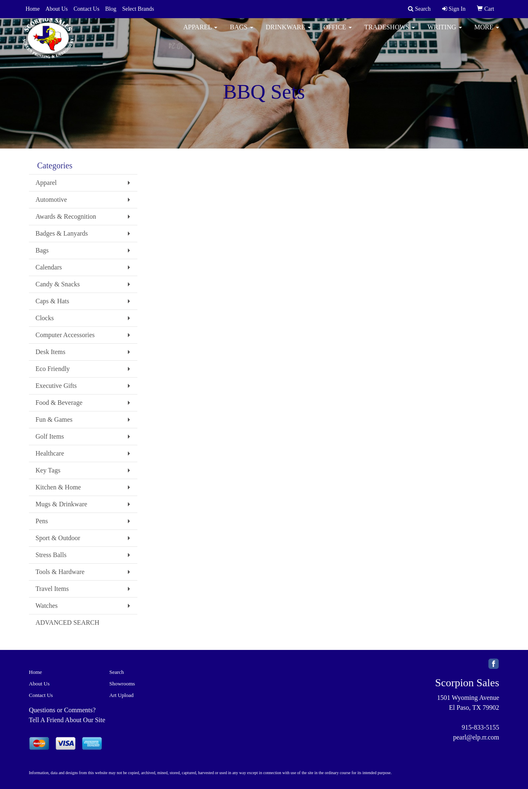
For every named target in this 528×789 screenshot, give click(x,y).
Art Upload (121, 695)
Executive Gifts (56, 385)
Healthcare (49, 453)
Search (116, 672)
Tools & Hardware (60, 571)
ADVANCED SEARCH (67, 622)
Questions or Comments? (62, 709)
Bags (241, 32)
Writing (444, 32)
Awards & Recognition (65, 216)
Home (33, 9)
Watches (46, 605)
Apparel (200, 32)
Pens (41, 520)
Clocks (44, 317)
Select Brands (138, 9)
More (486, 32)
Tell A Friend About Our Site (67, 719)
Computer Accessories (65, 334)
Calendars (48, 267)
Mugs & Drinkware (61, 504)
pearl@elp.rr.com (476, 737)
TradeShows (389, 32)
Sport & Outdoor (57, 537)
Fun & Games (54, 419)
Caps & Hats (52, 301)
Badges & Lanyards (61, 233)
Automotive (51, 199)
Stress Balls (50, 554)
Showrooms (122, 683)
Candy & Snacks (57, 284)
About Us (56, 9)
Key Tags (47, 470)
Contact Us (86, 9)
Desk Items (50, 351)
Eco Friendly (52, 368)
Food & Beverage (58, 402)
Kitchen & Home (58, 487)
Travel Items (52, 588)
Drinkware (288, 32)
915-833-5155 (480, 727)
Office (337, 32)
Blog (110, 9)
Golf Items (49, 436)
